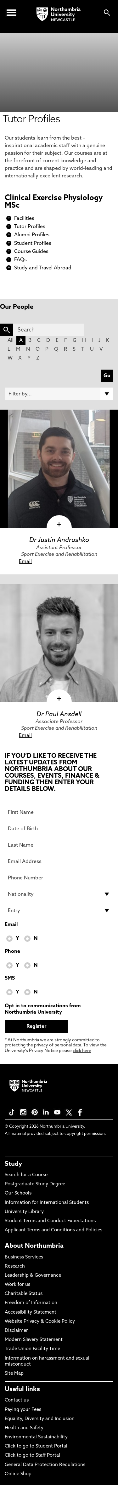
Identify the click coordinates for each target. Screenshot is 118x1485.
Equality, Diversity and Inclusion (40, 1419)
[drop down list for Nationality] (59, 894)
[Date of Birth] (59, 828)
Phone (12, 951)
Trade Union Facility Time (32, 1349)
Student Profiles (32, 243)
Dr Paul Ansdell (59, 714)
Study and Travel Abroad (42, 268)
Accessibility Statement (30, 1312)
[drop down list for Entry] (59, 910)
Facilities (24, 218)
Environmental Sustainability (36, 1437)
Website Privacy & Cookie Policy (40, 1321)
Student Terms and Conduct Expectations (50, 1221)
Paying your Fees (23, 1409)
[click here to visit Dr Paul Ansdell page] (59, 643)
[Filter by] (59, 394)
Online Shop (18, 1474)
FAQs (20, 259)
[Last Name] (59, 845)
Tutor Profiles (29, 226)
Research (15, 1266)
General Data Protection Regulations (45, 1465)
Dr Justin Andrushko (59, 540)
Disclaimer (16, 1330)
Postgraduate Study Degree (35, 1184)
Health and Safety (24, 1428)
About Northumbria (34, 1246)
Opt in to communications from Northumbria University (43, 1009)
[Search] (48, 330)
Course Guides (31, 251)
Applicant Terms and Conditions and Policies (53, 1230)
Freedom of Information (31, 1303)
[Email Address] (59, 861)
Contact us (17, 1400)
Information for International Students (47, 1202)
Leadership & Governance (33, 1275)
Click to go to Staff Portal (32, 1455)
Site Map (14, 1373)
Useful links (22, 1389)
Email (25, 561)
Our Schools (18, 1193)
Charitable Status (23, 1294)
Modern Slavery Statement (34, 1340)
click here (82, 1051)
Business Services (24, 1257)
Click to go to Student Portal (36, 1446)
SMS (10, 978)
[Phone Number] (59, 878)
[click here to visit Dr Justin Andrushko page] (59, 469)
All (11, 340)
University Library (24, 1212)
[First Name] (59, 812)
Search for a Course (26, 1175)
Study (13, 1164)
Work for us (17, 1284)
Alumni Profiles (31, 235)
